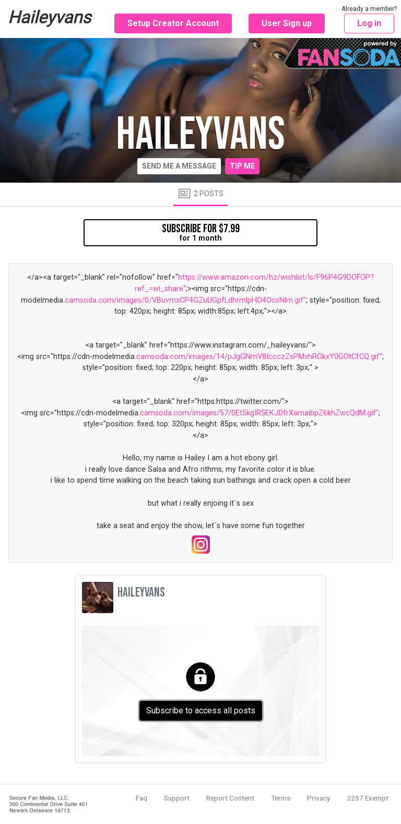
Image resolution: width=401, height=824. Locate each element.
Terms (280, 798)
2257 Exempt (367, 798)
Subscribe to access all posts (200, 710)
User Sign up (287, 23)
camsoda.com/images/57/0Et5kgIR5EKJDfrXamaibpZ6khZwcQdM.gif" (259, 413)
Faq (141, 798)
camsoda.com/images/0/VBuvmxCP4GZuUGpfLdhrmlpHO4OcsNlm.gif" (185, 300)
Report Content (230, 798)
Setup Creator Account (173, 23)
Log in (369, 23)
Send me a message (179, 166)
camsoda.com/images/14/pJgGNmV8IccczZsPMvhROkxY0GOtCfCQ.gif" (259, 356)
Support (177, 798)
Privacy (318, 798)
